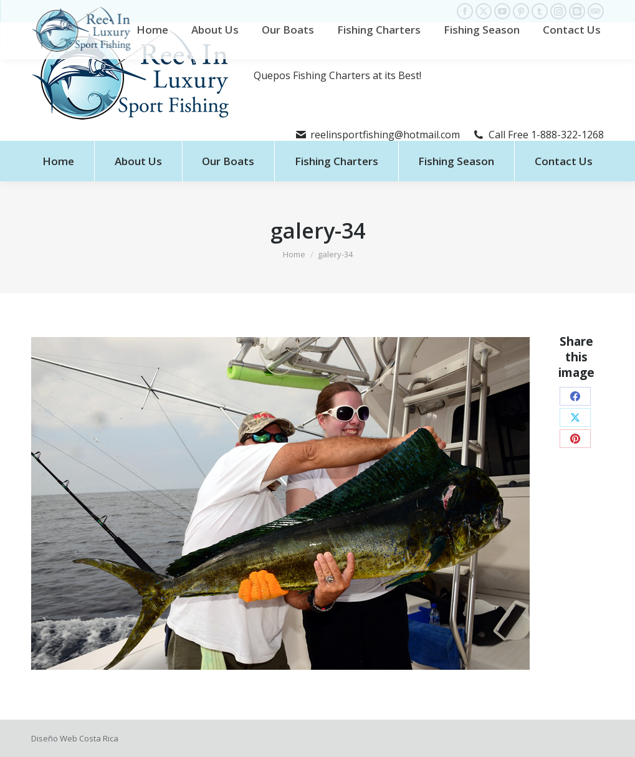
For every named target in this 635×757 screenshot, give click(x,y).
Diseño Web (54, 738)
